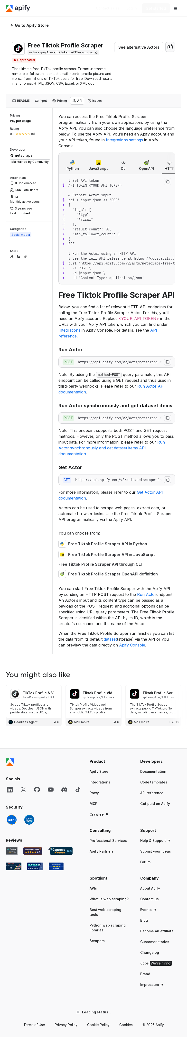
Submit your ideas (155, 851)
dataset (110, 639)
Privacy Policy (66, 1025)
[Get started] (156, 8)
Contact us (149, 899)
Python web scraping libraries (108, 927)
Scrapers (97, 941)
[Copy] (63, 52)
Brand (145, 974)
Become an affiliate (157, 931)
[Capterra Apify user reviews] (60, 851)
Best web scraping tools (105, 912)
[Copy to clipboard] (167, 181)
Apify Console (132, 645)
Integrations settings (124, 139)
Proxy (94, 793)
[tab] (21, 101)
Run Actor (146, 594)
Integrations (69, 330)
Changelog (149, 952)
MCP (93, 803)
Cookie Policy (98, 1025)
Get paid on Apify (155, 803)
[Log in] (131, 8)
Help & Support (155, 840)
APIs (93, 888)
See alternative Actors (138, 47)
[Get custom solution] (107, 8)
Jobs (156, 963)
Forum (145, 862)
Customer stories (154, 942)
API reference (151, 793)
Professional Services (108, 840)
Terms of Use (34, 1025)
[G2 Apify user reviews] (13, 866)
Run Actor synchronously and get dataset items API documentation (111, 448)
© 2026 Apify (153, 1025)
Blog (144, 920)
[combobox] (170, 47)
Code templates (153, 782)
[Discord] (64, 789)
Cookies (126, 1025)
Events (148, 910)
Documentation (153, 771)
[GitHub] (37, 789)
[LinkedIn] (10, 789)
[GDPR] (12, 820)
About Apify (150, 888)
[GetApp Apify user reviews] (12, 851)
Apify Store (99, 771)
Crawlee (99, 814)
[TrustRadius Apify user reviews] (35, 866)
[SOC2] (29, 820)
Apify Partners (102, 851)
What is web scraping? (109, 899)
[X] (23, 789)
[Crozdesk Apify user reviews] (56, 866)
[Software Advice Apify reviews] (33, 851)
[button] (110, 761)
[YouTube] (51, 789)
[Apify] (18, 8)
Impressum (152, 984)
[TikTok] (78, 789)
